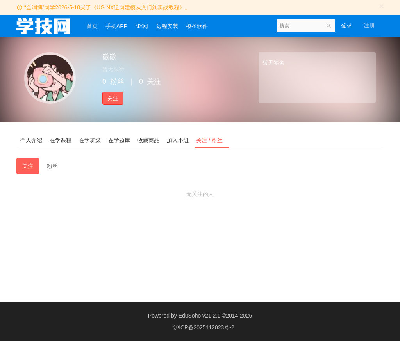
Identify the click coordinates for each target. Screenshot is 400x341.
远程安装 (167, 26)
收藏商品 (150, 140)
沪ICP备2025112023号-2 (203, 327)
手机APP (116, 26)
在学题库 (120, 140)
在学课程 (61, 140)
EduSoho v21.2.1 (199, 316)
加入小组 (180, 140)
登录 (346, 25)
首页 (92, 26)
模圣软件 (197, 26)
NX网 (141, 26)
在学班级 (91, 140)
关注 (112, 98)
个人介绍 (31, 140)
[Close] (382, 6)
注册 (369, 25)
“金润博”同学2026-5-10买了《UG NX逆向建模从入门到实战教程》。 (107, 7)
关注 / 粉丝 (211, 140)
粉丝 (52, 166)
